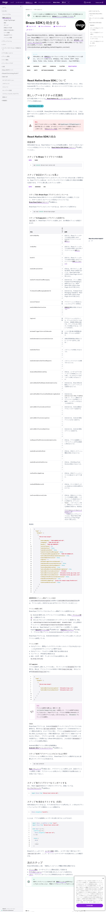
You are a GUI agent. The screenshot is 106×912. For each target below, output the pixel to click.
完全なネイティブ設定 (51, 129)
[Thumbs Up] (89, 241)
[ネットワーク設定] (7, 90)
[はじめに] (4, 11)
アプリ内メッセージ (35, 872)
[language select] (64, 3)
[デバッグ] (6, 25)
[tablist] (55, 160)
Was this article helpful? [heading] (96, 238)
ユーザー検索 (49, 851)
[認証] (5, 23)
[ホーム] (4, 7)
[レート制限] (7, 33)
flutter (62, 66)
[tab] (30, 160)
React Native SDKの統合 (95, 22)
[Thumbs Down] (92, 241)
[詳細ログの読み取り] (9, 30)
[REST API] (5, 77)
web (28, 66)
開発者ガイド (29, 9)
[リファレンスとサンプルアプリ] (10, 94)
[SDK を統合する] (6, 17)
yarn (36, 160)
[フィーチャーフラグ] (7, 63)
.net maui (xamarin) (47, 70)
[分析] (3, 66)
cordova (53, 66)
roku (28, 70)
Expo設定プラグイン (67, 630)
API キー (67, 241)
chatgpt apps (61, 70)
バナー (31, 874)
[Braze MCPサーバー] (7, 70)
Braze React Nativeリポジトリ (39, 202)
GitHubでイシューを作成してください (63, 16)
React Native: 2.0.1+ (35, 106)
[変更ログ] (4, 97)
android (36, 66)
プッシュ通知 (33, 870)
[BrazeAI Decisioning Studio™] (10, 73)
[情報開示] (4, 100)
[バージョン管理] (8, 38)
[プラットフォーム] (7, 41)
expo (30, 187)
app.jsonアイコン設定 (42, 630)
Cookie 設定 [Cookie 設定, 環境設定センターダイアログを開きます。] (89, 905)
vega (71, 70)
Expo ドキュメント (35, 769)
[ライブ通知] (5, 60)
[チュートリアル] (6, 14)
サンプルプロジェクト (34, 788)
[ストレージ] (5, 87)
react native (72, 66)
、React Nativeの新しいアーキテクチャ (58, 98)
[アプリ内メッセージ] (7, 53)
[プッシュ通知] (5, 56)
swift (44, 66)
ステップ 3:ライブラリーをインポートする (96, 37)
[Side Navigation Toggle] (20, 6)
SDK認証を (47, 56)
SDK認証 (67, 307)
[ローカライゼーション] (8, 80)
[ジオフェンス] (5, 83)
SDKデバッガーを (61, 882)
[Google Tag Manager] (9, 20)
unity (36, 70)
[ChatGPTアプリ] (8, 35)
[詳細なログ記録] (8, 28)
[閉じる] (103, 878)
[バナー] (4, 44)
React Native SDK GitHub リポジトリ (64, 147)
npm (30, 160)
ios (45, 187)
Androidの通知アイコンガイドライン (41, 748)
